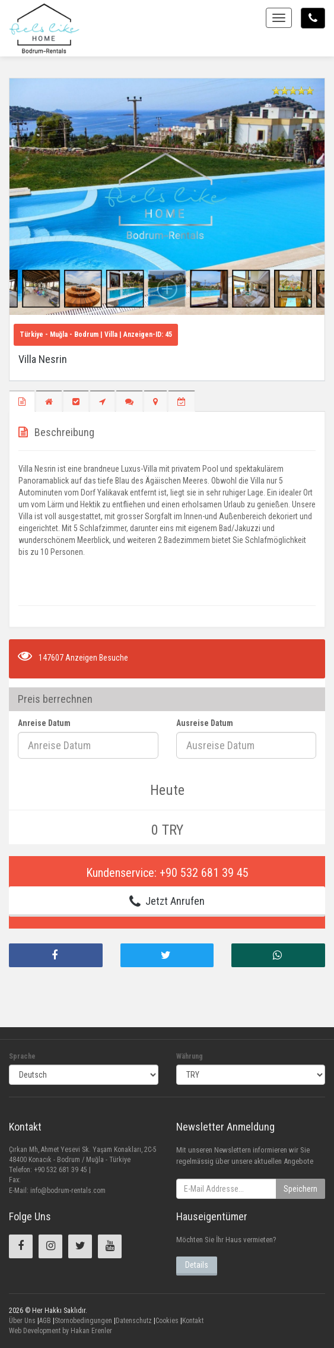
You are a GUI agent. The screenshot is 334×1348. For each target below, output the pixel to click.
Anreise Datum (44, 723)
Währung (189, 1056)
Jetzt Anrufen (167, 901)
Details (196, 1265)
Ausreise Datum (204, 723)
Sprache (22, 1056)
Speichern (300, 1189)
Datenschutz (134, 1321)
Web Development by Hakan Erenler (60, 1331)
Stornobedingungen (83, 1321)
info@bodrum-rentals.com (68, 1190)
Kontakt (192, 1321)
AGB (45, 1321)
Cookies (167, 1321)
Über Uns (22, 1321)
